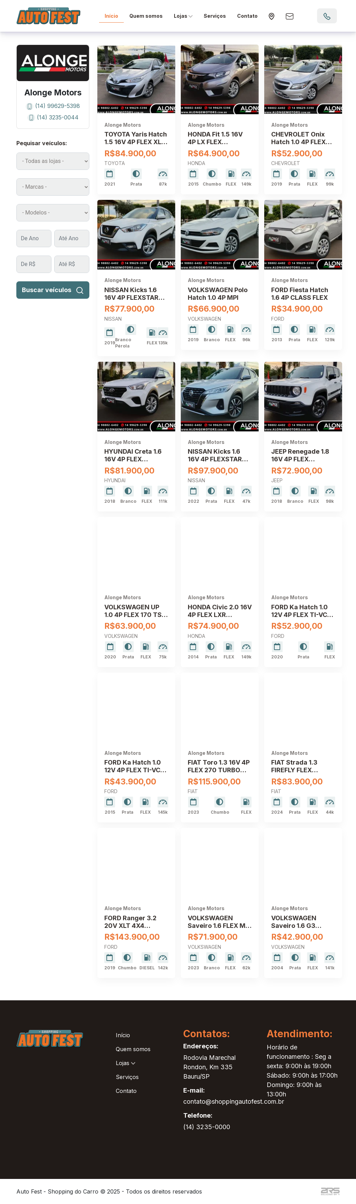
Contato (247, 16)
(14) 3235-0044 (53, 117)
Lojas (183, 16)
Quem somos (146, 16)
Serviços (215, 16)
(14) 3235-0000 (206, 1127)
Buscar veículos (53, 290)
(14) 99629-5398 (53, 105)
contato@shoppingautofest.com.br (233, 1101)
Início (111, 16)
